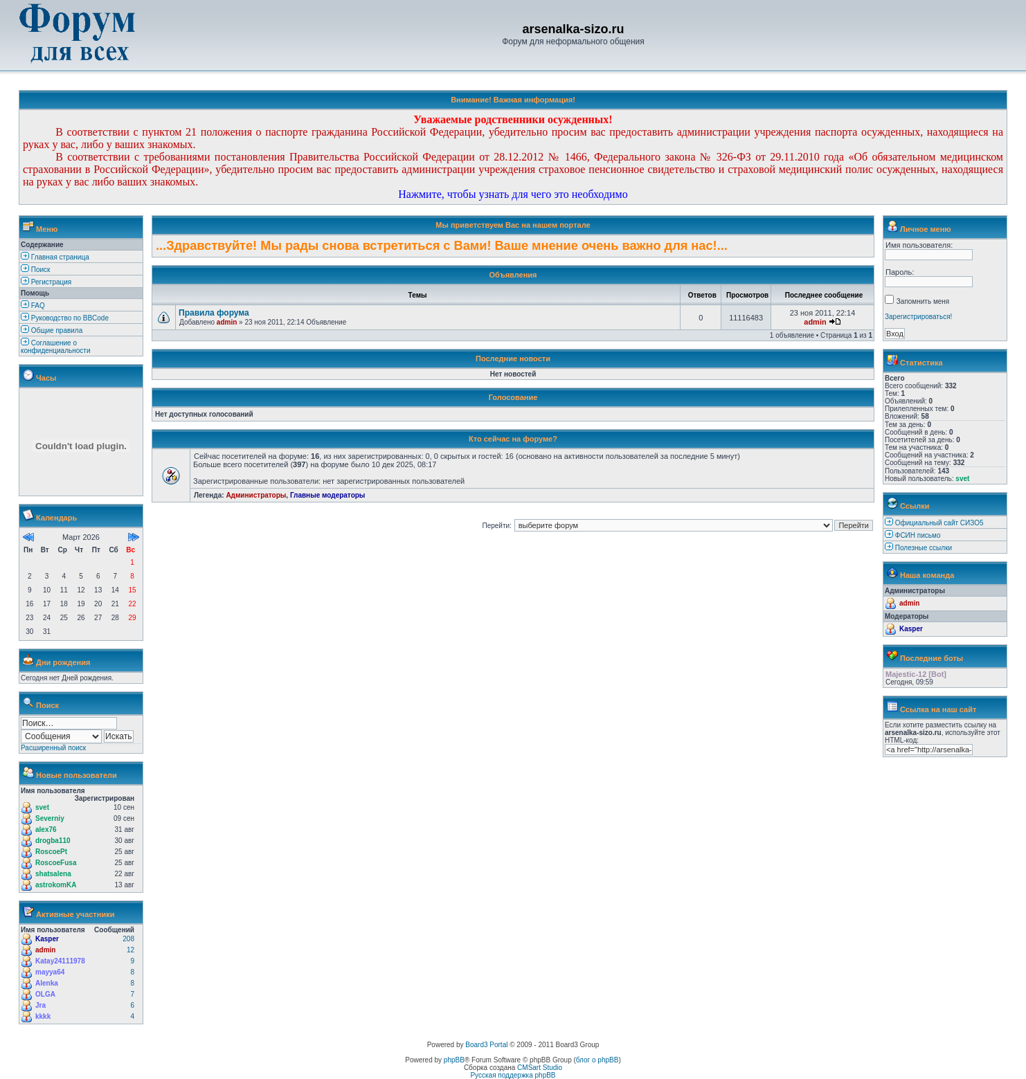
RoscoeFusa (55, 863)
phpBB (454, 1060)
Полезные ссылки (923, 548)
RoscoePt (51, 851)
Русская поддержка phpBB (512, 1075)
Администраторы (256, 495)
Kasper (47, 939)
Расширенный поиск (53, 748)
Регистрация (46, 282)
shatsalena (53, 874)
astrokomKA (55, 885)
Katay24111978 (60, 961)
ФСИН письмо (918, 535)
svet (42, 807)
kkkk (43, 1016)
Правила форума (214, 313)
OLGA (45, 994)
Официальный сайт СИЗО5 (939, 523)
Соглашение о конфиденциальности (55, 346)
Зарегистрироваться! (918, 316)
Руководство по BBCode (65, 318)
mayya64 (49, 972)
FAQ (33, 305)
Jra (40, 1005)
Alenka (46, 983)
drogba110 (53, 840)
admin (45, 950)
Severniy (49, 818)
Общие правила (51, 330)
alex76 (46, 829)
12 (130, 950)
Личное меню (925, 229)
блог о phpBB (597, 1060)
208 (128, 939)
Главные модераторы (328, 495)
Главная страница (55, 257)
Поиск (36, 269)
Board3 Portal (486, 1045)
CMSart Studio (539, 1067)
